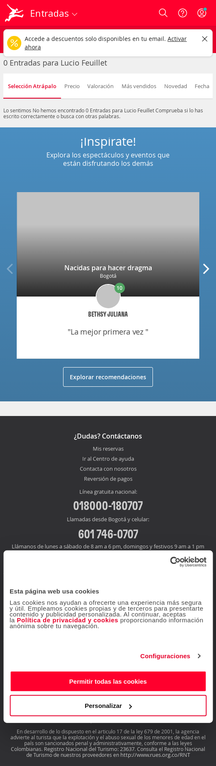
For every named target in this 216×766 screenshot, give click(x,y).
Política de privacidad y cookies (67, 619)
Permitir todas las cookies (108, 681)
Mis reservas (108, 449)
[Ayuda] (183, 13)
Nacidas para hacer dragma (108, 267)
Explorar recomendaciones (108, 377)
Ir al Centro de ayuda (108, 459)
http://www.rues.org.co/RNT (155, 754)
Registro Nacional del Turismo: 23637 (89, 749)
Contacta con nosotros (108, 469)
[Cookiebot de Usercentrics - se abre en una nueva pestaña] (169, 561)
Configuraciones (165, 655)
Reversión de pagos (108, 479)
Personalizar (108, 705)
